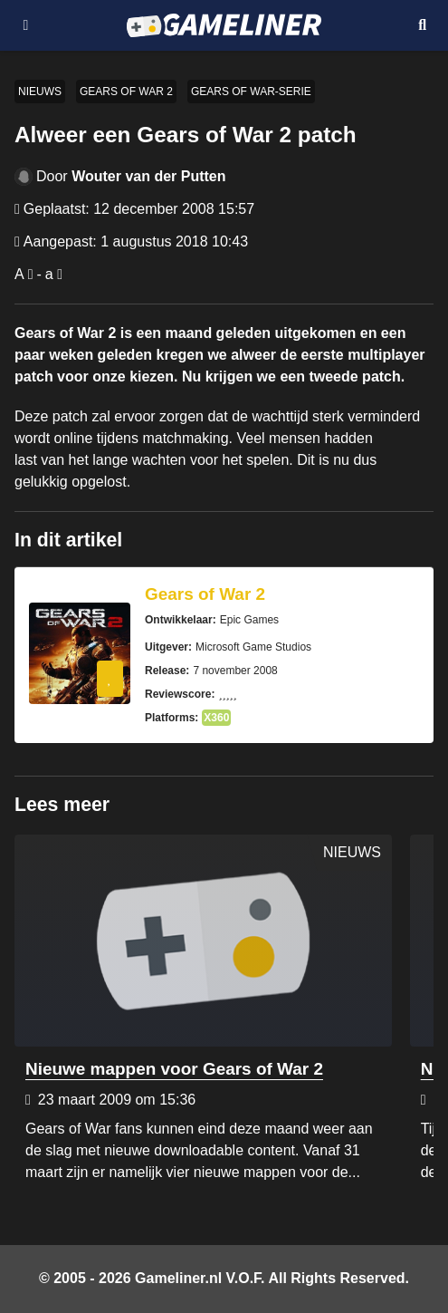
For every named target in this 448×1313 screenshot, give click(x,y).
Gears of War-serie (251, 91)
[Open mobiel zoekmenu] (422, 25)
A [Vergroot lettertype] (19, 274)
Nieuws (40, 91)
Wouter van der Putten (148, 176)
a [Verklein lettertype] (49, 274)
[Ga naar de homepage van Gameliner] (224, 25)
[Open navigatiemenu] (25, 25)
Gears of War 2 (126, 91)
